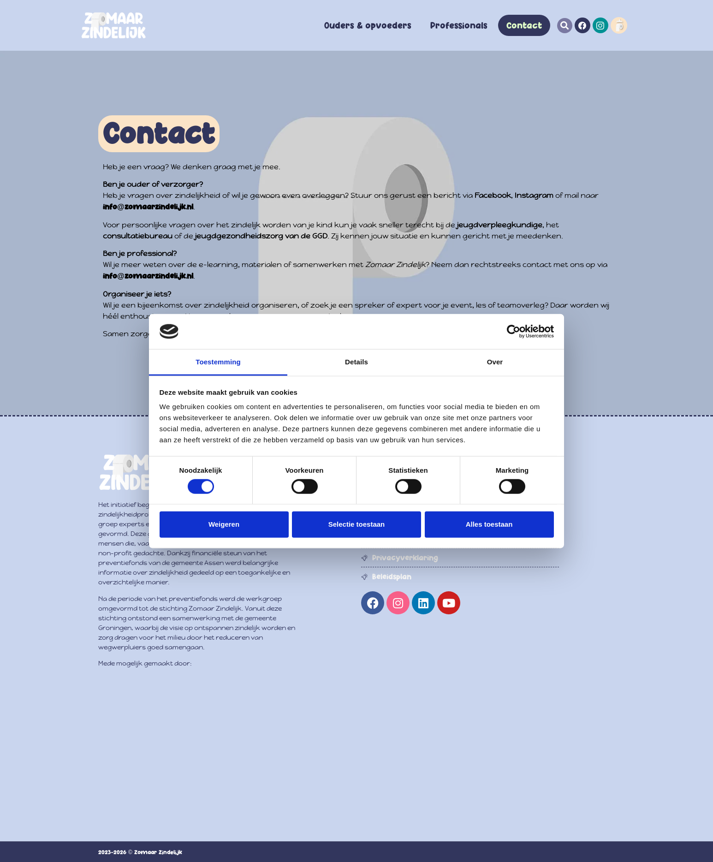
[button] (564, 25)
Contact (524, 25)
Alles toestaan (489, 524)
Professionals (458, 25)
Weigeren (223, 524)
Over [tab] (495, 362)
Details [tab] (356, 362)
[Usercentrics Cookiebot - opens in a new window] (513, 332)
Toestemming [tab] (218, 362)
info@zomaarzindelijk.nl (148, 206)
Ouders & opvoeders (367, 25)
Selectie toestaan (356, 524)
